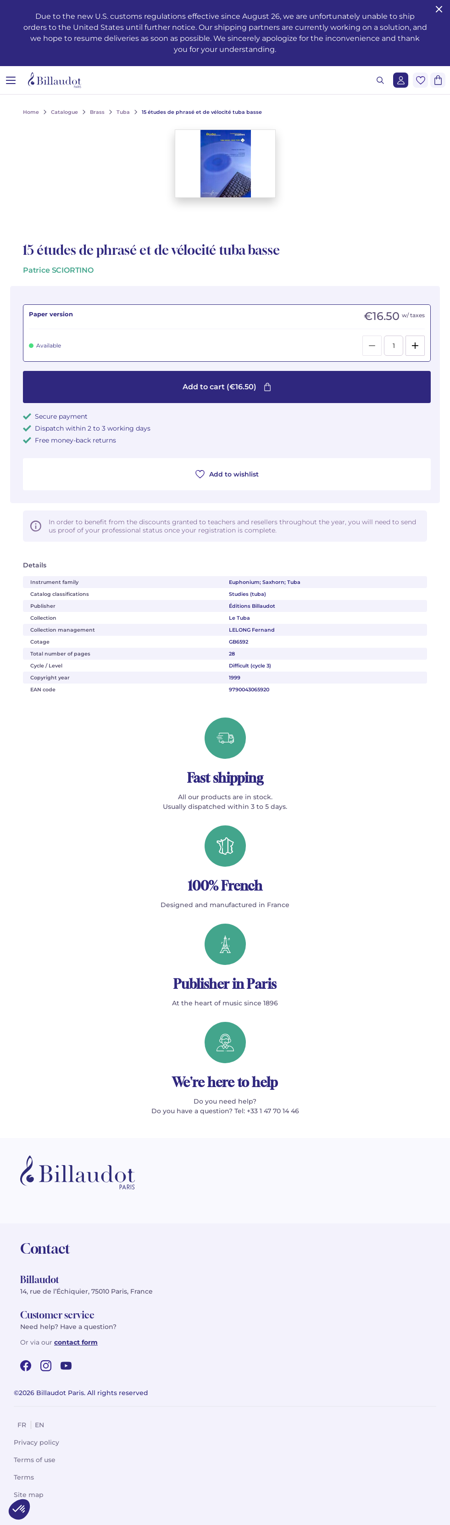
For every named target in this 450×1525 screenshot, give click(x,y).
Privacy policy (36, 1442)
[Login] (400, 80)
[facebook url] (25, 1365)
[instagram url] (45, 1365)
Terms (24, 1477)
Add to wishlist (227, 474)
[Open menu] (11, 80)
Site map (29, 1495)
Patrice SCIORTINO (58, 270)
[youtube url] (66, 1365)
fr (21, 1425)
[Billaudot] (54, 80)
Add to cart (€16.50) (227, 386)
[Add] (415, 346)
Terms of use (35, 1460)
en (39, 1425)
